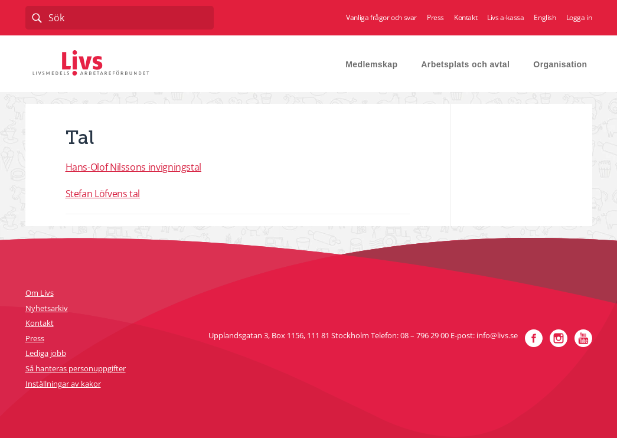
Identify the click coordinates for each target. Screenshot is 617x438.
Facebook (534, 338)
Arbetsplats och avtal (465, 64)
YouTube (583, 338)
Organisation (560, 64)
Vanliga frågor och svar (381, 17)
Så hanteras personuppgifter (75, 368)
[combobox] (119, 18)
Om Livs (39, 292)
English (545, 17)
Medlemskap (371, 64)
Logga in (579, 17)
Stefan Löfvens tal (103, 193)
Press (435, 17)
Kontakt (465, 17)
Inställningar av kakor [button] (63, 383)
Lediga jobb (45, 353)
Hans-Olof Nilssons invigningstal (133, 167)
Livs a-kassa (505, 17)
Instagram (558, 338)
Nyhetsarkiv (46, 308)
